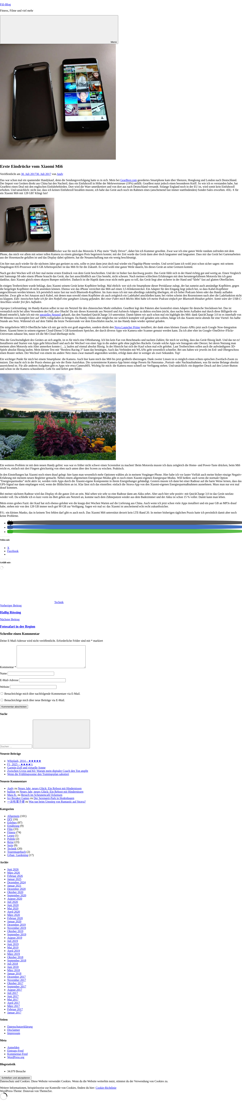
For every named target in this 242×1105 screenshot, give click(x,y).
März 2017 (13, 1010)
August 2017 (14, 994)
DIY (9, 823)
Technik (59, 602)
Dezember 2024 (16, 886)
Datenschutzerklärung (20, 1031)
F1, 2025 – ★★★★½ (20, 768)
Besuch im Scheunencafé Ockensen (41, 799)
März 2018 (13, 974)
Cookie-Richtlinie (106, 1092)
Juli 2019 (12, 945)
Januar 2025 (14, 883)
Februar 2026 (15, 880)
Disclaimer (13, 1034)
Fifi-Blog (5, 4)
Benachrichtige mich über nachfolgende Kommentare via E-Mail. (42, 698)
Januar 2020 (14, 925)
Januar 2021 (14, 890)
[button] (10, 523)
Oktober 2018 (15, 961)
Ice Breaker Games (18, 802)
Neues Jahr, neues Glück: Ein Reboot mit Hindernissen (50, 792)
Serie (10, 849)
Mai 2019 (12, 951)
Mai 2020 (12, 912)
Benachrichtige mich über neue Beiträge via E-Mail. (34, 704)
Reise (10, 846)
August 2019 (14, 942)
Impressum (13, 1037)
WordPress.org (15, 1061)
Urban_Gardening (17, 859)
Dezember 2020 (16, 893)
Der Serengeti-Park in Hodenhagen (54, 802)
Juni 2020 (13, 909)
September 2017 (16, 990)
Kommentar (8, 671)
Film (10, 833)
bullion (11, 796)
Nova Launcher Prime (127, 327)
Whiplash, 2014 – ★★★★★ (24, 765)
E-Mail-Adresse (9, 684)
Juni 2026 (13, 873)
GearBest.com (128, 180)
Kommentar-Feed (17, 1058)
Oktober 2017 (15, 987)
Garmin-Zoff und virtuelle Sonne (26, 771)
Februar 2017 (15, 1013)
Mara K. (12, 799)
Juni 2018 (13, 971)
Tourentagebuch (16, 856)
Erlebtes (12, 826)
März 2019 (13, 958)
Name (3, 677)
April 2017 (13, 1007)
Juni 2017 (13, 1000)
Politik (11, 843)
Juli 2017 (12, 997)
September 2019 (16, 938)
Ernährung (13, 830)
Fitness (11, 836)
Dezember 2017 (16, 981)
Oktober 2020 (15, 896)
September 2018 (16, 964)
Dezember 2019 (16, 929)
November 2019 (16, 932)
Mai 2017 (12, 1003)
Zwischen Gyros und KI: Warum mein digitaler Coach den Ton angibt (47, 775)
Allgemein (13, 820)
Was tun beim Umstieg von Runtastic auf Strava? (57, 805)
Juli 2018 (12, 968)
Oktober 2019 (15, 935)
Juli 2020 (12, 906)
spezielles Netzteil (50, 314)
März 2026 (13, 877)
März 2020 (13, 919)
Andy (60, 174)
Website (4, 691)
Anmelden (13, 1051)
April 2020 (13, 916)
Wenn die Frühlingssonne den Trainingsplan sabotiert (38, 778)
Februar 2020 (15, 922)
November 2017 (16, 984)
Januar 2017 (14, 1016)
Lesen (10, 839)
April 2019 (13, 955)
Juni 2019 (13, 948)
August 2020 (14, 903)
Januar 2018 (14, 977)
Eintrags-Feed (15, 1055)
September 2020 (16, 899)
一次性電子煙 (16, 805)
